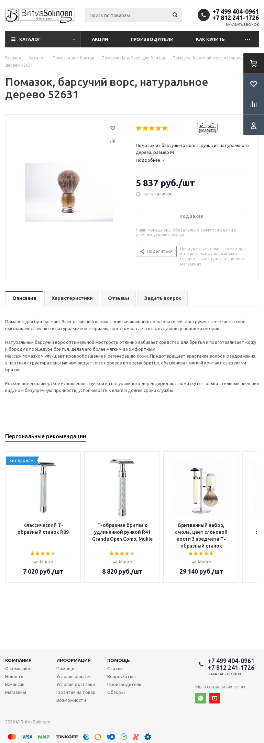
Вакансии (14, 684)
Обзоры (116, 692)
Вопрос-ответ (122, 676)
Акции (100, 39)
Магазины (15, 692)
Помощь (118, 660)
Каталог (30, 39)
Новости (14, 676)
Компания (18, 660)
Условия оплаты (73, 676)
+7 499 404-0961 (235, 11)
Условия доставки (75, 684)
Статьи (115, 668)
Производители (152, 39)
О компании (17, 668)
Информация (73, 660)
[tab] (193, 160)
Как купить (210, 39)
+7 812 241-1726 (235, 17)
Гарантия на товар (76, 692)
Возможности (71, 700)
